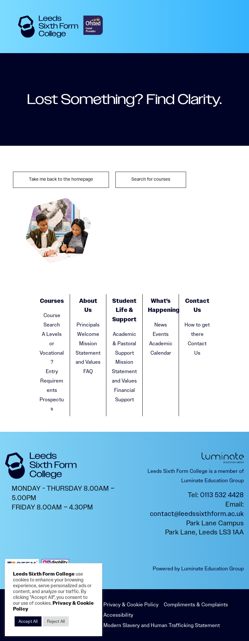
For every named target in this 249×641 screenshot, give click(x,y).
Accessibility (118, 615)
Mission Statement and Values (88, 353)
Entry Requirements (51, 381)
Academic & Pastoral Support (124, 343)
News (160, 324)
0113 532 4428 (222, 494)
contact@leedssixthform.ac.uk (197, 513)
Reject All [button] (56, 621)
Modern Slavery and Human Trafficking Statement (161, 625)
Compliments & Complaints (196, 604)
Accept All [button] (28, 621)
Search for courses (150, 179)
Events (161, 334)
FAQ (88, 371)
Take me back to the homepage (61, 179)
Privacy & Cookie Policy (131, 604)
